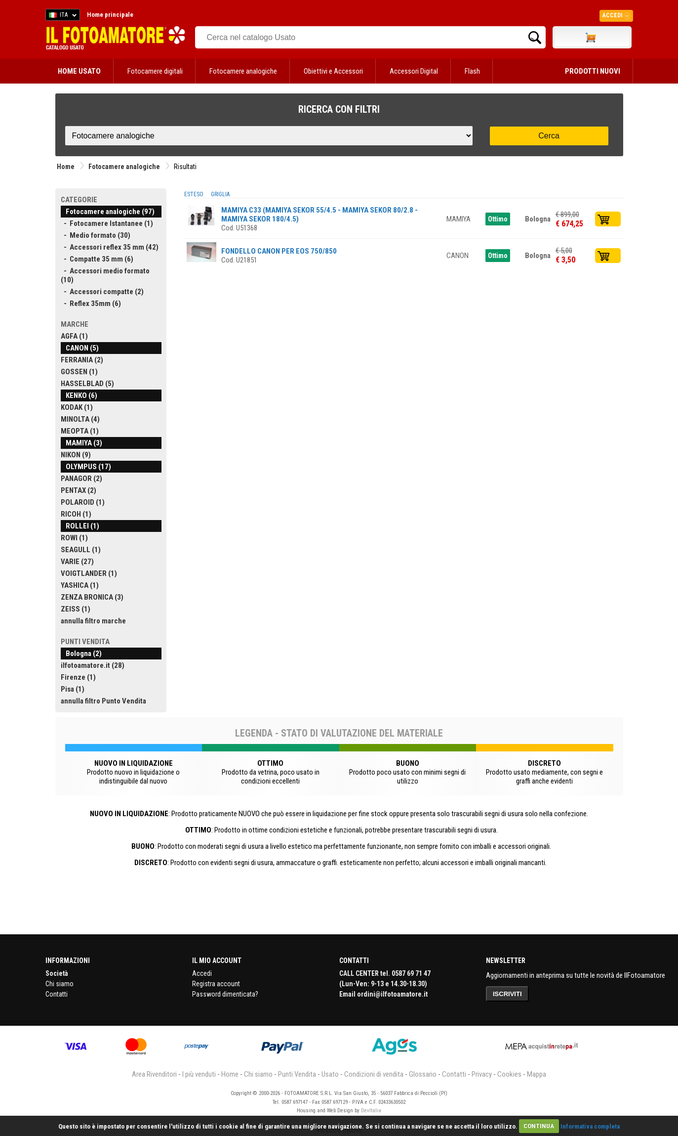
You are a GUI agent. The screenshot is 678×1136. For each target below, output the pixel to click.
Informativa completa (590, 1126)
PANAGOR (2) (81, 478)
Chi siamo (59, 984)
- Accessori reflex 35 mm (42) (110, 247)
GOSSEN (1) (79, 371)
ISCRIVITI (507, 994)
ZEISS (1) (75, 609)
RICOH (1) (76, 514)
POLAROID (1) (83, 502)
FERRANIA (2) (82, 359)
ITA (61, 16)
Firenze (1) (78, 677)
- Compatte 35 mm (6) (97, 259)
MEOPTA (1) (80, 431)
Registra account (216, 984)
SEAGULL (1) (81, 549)
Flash (472, 71)
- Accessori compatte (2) (102, 291)
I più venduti (199, 1074)
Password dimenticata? (225, 994)
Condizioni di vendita (373, 1074)
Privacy (482, 1074)
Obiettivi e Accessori (333, 71)
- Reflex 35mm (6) (91, 303)
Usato (330, 1074)
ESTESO (193, 194)
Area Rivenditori (154, 1074)
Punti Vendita (297, 1074)
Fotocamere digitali (155, 71)
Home (66, 167)
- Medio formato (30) (95, 235)
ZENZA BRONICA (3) (92, 597)
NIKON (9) (76, 454)
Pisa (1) (72, 689)
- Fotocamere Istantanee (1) (107, 223)
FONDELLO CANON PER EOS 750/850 (279, 251)
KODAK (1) (77, 407)
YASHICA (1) (80, 585)
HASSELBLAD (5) (87, 383)
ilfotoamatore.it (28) (92, 665)
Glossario (423, 1074)
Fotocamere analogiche (243, 71)
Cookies (509, 1074)
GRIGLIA (220, 194)
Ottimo (498, 219)
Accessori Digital (414, 71)
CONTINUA (538, 1126)
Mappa (536, 1074)
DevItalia (371, 1110)
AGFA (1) (74, 336)
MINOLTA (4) (80, 419)
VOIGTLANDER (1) (89, 573)
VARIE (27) (77, 561)
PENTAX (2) (78, 490)
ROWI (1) (74, 537)
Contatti (56, 994)
